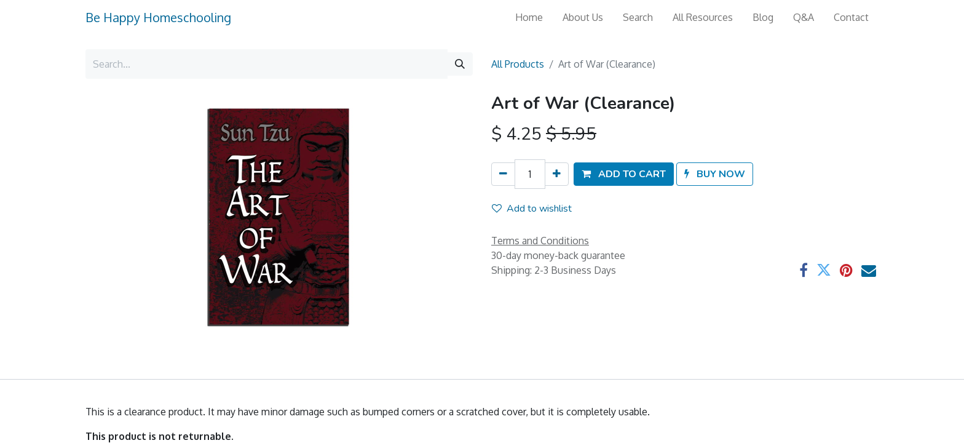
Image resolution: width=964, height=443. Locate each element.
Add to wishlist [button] (532, 208)
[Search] (460, 64)
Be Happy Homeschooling (158, 17)
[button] (624, 174)
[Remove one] (503, 174)
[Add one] (557, 174)
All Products (517, 64)
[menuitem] (529, 17)
